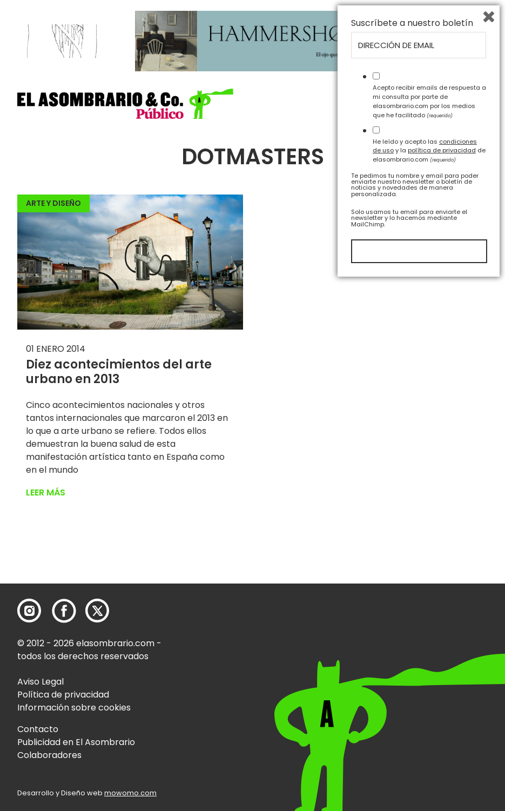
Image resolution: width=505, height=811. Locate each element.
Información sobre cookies (74, 707)
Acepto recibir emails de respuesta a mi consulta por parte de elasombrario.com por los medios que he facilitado (429, 630)
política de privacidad (442, 679)
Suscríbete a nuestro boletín (412, 552)
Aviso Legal (40, 681)
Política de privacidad (63, 694)
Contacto (37, 729)
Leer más (45, 492)
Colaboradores (49, 755)
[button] (125, 103)
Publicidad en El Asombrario (76, 742)
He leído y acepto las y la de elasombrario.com (429, 679)
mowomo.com (130, 792)
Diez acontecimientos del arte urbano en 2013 (119, 371)
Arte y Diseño (53, 203)
